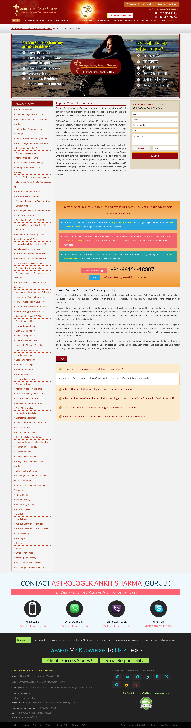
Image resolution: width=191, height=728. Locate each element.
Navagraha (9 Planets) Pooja (29, 345)
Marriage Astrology (24, 355)
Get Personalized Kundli (120, 15)
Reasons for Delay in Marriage (30, 297)
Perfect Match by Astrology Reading (32, 177)
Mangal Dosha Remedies (27, 456)
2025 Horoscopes (24, 109)
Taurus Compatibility (25, 326)
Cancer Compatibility (25, 335)
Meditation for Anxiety (26, 446)
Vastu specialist (23, 427)
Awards (161, 4)
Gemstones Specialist (26, 417)
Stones (19, 543)
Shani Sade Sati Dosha (26, 432)
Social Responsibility (125, 660)
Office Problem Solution (27, 470)
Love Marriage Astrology (27, 350)
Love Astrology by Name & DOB (30, 393)
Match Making (22, 533)
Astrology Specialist (65, 20)
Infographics (25, 725)
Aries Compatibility (25, 321)
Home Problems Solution (27, 398)
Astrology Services (24, 103)
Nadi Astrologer (23, 494)
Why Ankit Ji (133, 4)
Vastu (18, 548)
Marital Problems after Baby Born (31, 306)
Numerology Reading (25, 504)
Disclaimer (50, 725)
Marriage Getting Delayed (28, 196)
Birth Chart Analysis (25, 408)
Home (16, 20)
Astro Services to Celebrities (29, 388)
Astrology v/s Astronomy (27, 153)
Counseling (148, 4)
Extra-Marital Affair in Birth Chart (31, 220)
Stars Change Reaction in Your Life (32, 143)
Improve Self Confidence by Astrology (33, 292)
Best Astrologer (85, 20)
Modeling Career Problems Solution (32, 442)
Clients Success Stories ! (69, 660)
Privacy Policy (63, 725)
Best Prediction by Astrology (29, 263)
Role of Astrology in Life (27, 148)
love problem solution (120, 222)
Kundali (19, 514)
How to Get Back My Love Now (30, 301)
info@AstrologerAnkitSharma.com (163, 9)
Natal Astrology (23, 499)
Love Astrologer (103, 20)
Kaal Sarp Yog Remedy (26, 557)
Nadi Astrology (22, 374)
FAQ (83, 725)
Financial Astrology (24, 364)
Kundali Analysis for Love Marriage (32, 528)
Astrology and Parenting (27, 157)
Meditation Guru (23, 451)
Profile (14, 725)
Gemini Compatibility (25, 330)
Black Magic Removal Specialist (30, 567)
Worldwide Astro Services (126, 20)
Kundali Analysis (23, 519)
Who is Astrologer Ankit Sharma (37, 20)
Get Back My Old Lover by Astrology (33, 138)
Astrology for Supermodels (28, 268)
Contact (164, 20)
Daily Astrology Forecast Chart (30, 114)
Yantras (172, 4)
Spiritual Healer (23, 509)
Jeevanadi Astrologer (25, 379)
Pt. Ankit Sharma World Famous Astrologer (31, 28)
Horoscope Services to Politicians (31, 253)
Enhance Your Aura (24, 552)
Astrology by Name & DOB (28, 316)
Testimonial (37, 725)
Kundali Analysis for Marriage (29, 523)
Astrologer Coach (24, 384)
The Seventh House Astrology (29, 162)
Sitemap (75, 725)
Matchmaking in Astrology (28, 191)
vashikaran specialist (74, 240)
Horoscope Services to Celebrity (31, 258)
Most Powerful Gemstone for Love (32, 422)
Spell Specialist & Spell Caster (29, 437)
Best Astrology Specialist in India (31, 311)
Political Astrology (24, 369)
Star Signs (20, 538)
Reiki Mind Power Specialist (29, 562)
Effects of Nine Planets (26, 340)
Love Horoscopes (149, 20)
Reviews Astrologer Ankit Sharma (31, 403)
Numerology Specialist (26, 413)
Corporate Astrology (25, 359)
